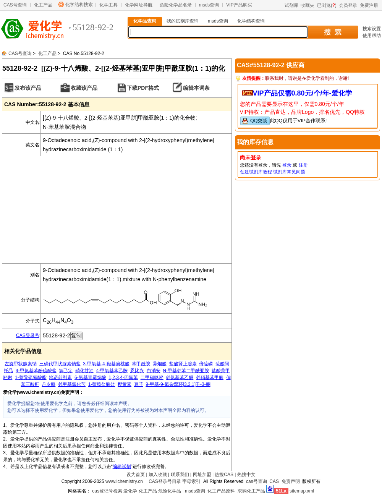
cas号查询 (256, 481)
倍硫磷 (206, 363)
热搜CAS (224, 474)
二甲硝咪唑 (152, 377)
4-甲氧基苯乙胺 (112, 370)
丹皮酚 (48, 384)
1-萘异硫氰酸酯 (31, 377)
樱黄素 (124, 384)
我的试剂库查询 (183, 21)
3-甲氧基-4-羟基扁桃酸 (106, 363)
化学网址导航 (138, 5)
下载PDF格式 (143, 88)
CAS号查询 (15, 5)
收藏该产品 (84, 88)
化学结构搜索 (79, 4)
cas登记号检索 (107, 491)
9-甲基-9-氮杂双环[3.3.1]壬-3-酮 (178, 384)
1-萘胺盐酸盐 (101, 384)
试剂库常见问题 (289, 172)
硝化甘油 (84, 370)
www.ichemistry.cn (124, 481)
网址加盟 (202, 474)
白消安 (153, 370)
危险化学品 (169, 491)
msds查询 (209, 5)
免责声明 (291, 481)
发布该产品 (28, 88)
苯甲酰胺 (141, 363)
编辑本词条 (196, 88)
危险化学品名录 (176, 5)
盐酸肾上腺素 (183, 363)
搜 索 (332, 32)
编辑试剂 (122, 466)
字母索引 (191, 481)
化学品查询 (144, 21)
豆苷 (138, 384)
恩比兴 (137, 370)
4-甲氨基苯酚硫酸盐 (36, 370)
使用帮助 (372, 35)
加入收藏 (158, 474)
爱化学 (130, 491)
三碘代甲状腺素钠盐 (60, 363)
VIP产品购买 (239, 5)
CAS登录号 (27, 335)
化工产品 (43, 5)
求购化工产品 (251, 491)
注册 (303, 165)
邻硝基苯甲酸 (209, 377)
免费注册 (369, 5)
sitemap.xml (302, 491)
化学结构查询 (251, 21)
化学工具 (108, 5)
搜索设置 (372, 28)
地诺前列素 (60, 377)
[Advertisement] (117, 209)
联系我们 (180, 474)
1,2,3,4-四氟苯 (123, 377)
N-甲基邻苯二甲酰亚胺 (186, 370)
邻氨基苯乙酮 (179, 377)
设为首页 (135, 474)
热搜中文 (246, 474)
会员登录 (348, 5)
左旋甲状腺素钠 (21, 363)
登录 (286, 165)
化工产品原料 (221, 491)
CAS (274, 481)
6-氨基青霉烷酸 (90, 377)
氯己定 (66, 370)
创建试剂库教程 (256, 172)
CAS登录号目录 (165, 481)
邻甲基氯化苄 (72, 384)
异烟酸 (160, 363)
